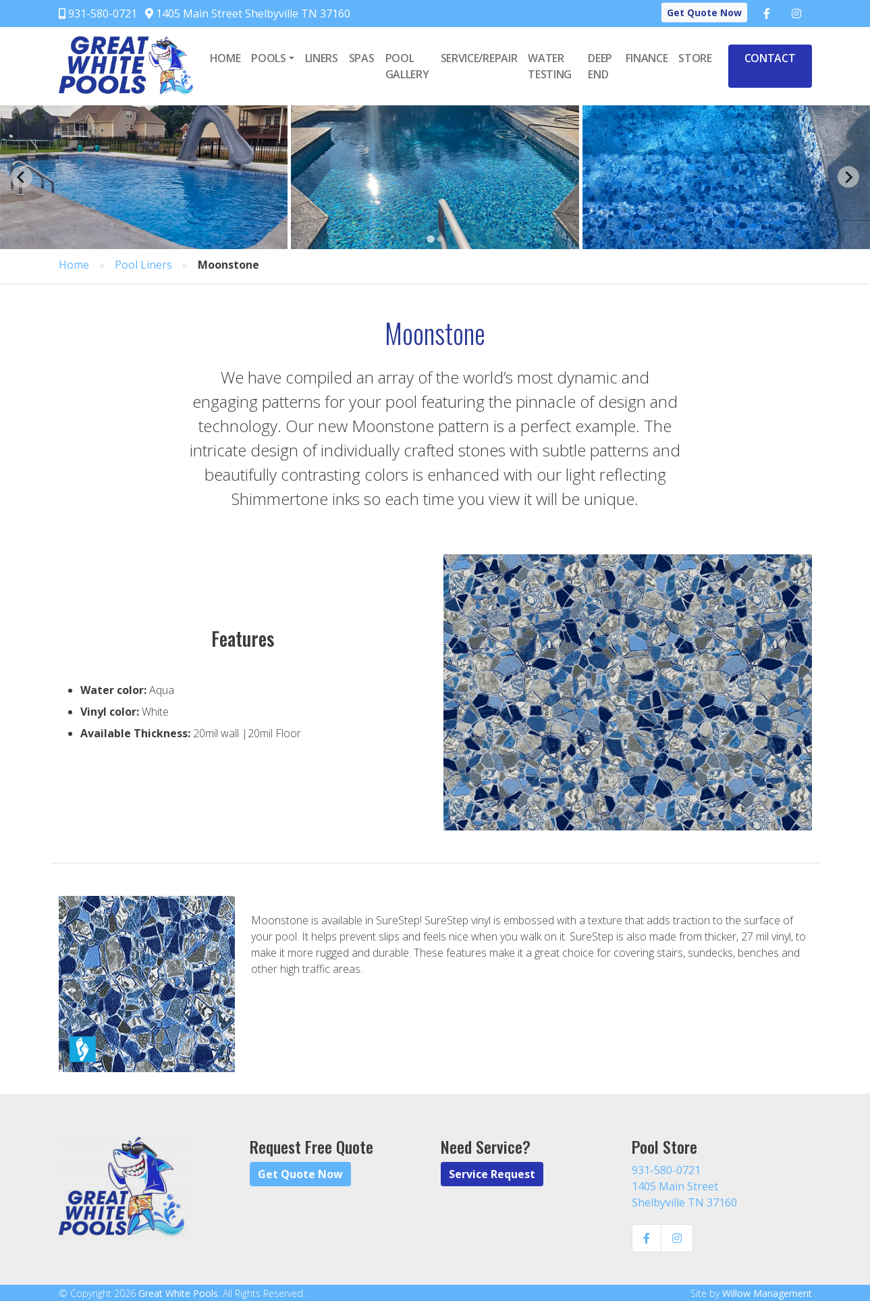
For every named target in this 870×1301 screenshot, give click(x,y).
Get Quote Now (704, 12)
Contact (770, 58)
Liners (321, 58)
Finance (647, 58)
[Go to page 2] (440, 239)
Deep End (600, 66)
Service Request (492, 1174)
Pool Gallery (407, 66)
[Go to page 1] (430, 238)
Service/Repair (479, 58)
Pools (268, 58)
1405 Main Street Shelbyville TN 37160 (247, 13)
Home (225, 58)
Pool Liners (143, 264)
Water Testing (550, 66)
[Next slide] (848, 177)
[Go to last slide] (21, 177)
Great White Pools (178, 1293)
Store (694, 58)
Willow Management (767, 1293)
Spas (362, 58)
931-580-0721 (98, 13)
